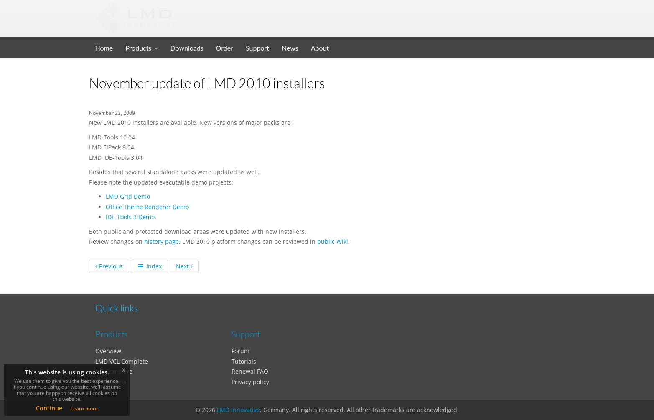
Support (257, 48)
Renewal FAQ (250, 371)
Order (224, 48)
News (290, 48)
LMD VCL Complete (121, 361)
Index (149, 266)
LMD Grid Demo (128, 196)
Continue (49, 408)
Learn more (84, 408)
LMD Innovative (238, 410)
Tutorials (244, 361)
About (320, 48)
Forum (240, 351)
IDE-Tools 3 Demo (130, 217)
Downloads (186, 48)
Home (104, 48)
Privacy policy (250, 382)
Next (184, 266)
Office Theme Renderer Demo (147, 207)
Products (138, 48)
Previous (109, 266)
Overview (108, 351)
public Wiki (332, 241)
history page (161, 241)
